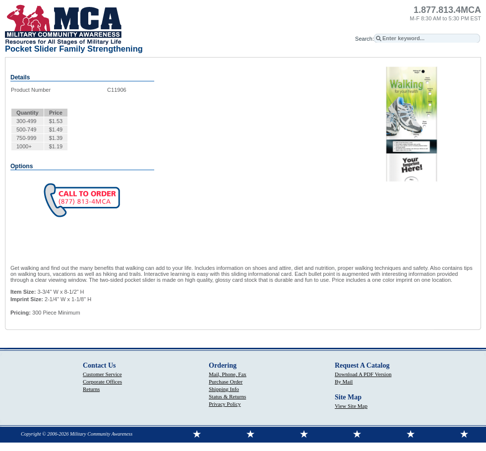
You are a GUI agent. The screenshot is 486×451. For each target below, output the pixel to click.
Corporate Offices (102, 382)
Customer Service (102, 374)
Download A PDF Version (363, 374)
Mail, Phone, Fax (227, 374)
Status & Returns (227, 396)
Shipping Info (224, 389)
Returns (91, 389)
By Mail (344, 382)
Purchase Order (226, 382)
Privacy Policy (225, 404)
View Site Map (351, 406)
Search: (364, 39)
